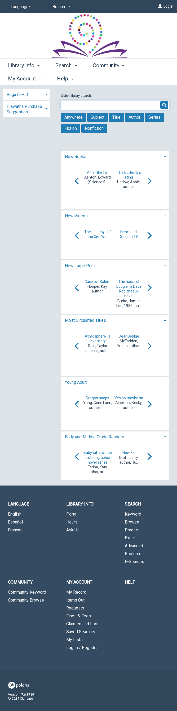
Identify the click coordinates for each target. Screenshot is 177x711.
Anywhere (73, 117)
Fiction (70, 128)
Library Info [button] (23, 78)
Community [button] (108, 78)
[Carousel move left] (77, 181)
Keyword (133, 514)
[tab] (115, 156)
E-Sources (134, 561)
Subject (97, 117)
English (14, 514)
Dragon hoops (97, 398)
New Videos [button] (76, 215)
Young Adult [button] (76, 382)
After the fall (97, 172)
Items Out (75, 600)
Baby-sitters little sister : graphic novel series (97, 457)
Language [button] (18, 504)
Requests (75, 608)
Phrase (131, 529)
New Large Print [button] (80, 265)
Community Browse (26, 600)
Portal (71, 514)
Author (134, 117)
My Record (76, 592)
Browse (132, 522)
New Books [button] (75, 156)
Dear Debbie (129, 336)
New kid (128, 452)
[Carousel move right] (149, 181)
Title (116, 117)
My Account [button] (79, 582)
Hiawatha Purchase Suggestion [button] (24, 109)
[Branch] (61, 7)
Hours (71, 522)
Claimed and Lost (82, 623)
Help (130, 582)
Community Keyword (27, 592)
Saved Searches (81, 631)
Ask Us (72, 529)
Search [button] (66, 78)
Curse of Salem (97, 282)
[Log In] (160, 6)
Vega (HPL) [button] (17, 94)
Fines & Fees (78, 615)
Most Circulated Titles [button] (85, 320)
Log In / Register (82, 647)
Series (154, 117)
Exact (130, 537)
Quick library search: (76, 96)
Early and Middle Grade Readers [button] (94, 436)
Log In (168, 6)
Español (15, 522)
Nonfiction (94, 128)
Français (16, 529)
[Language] (19, 7)
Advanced (134, 545)
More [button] (150, 78)
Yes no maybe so (128, 398)
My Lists (74, 639)
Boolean (132, 553)
